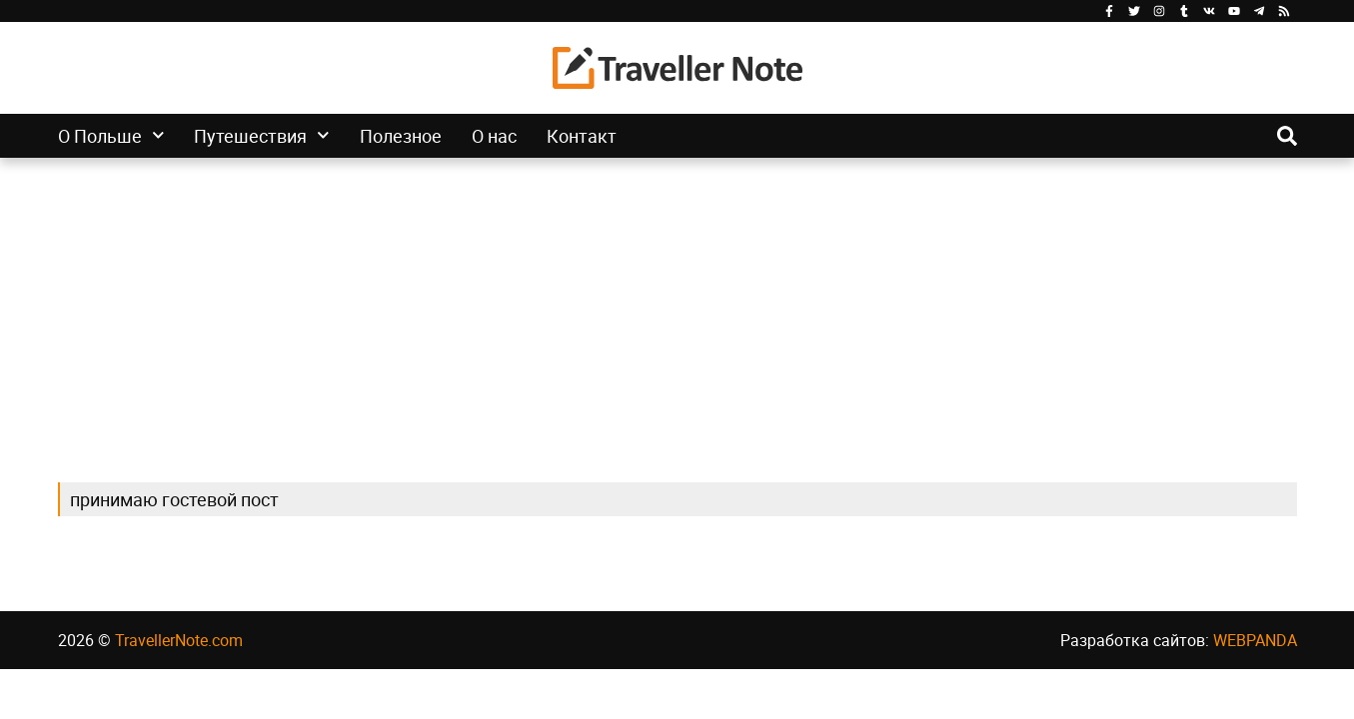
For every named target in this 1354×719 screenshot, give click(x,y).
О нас (494, 136)
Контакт (582, 136)
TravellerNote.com (179, 640)
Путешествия (262, 136)
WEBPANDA (1255, 640)
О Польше (111, 136)
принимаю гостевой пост (174, 499)
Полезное (401, 136)
